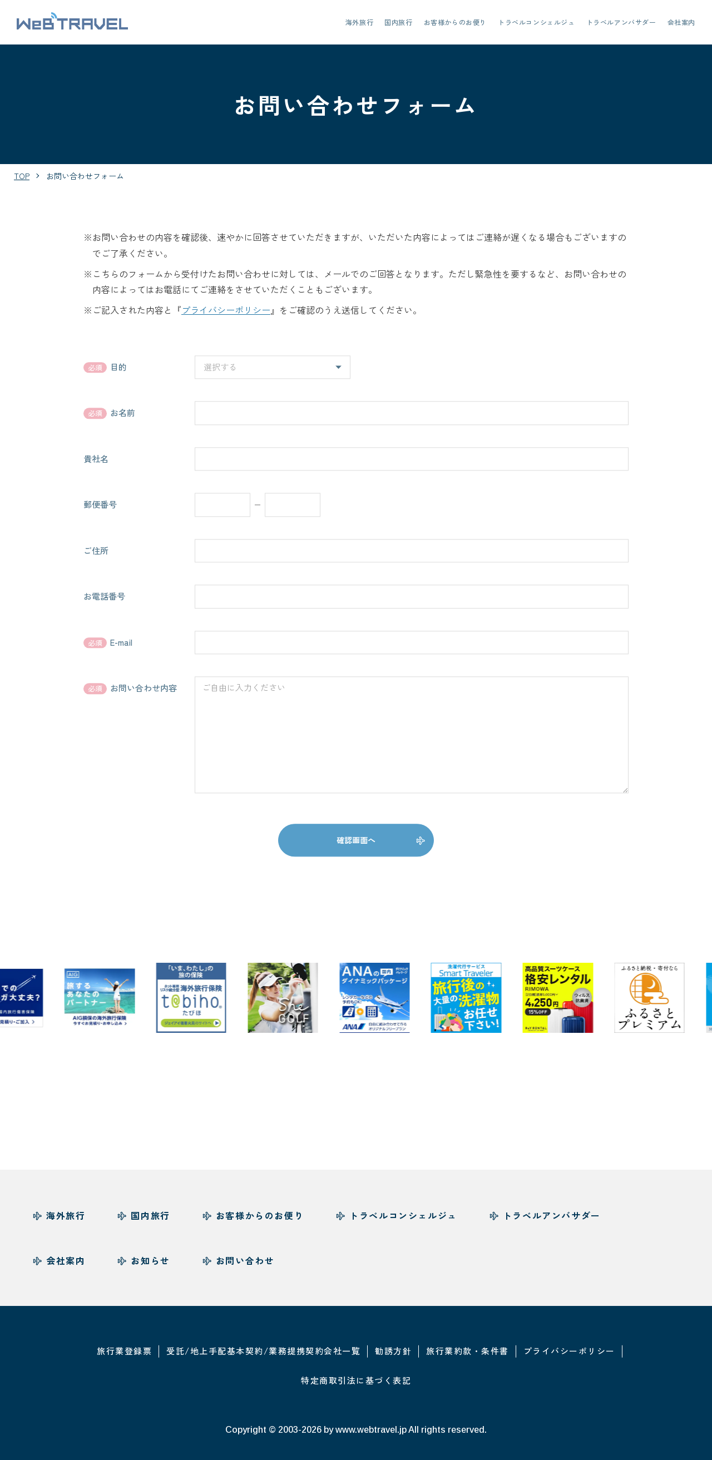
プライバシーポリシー (225, 309)
